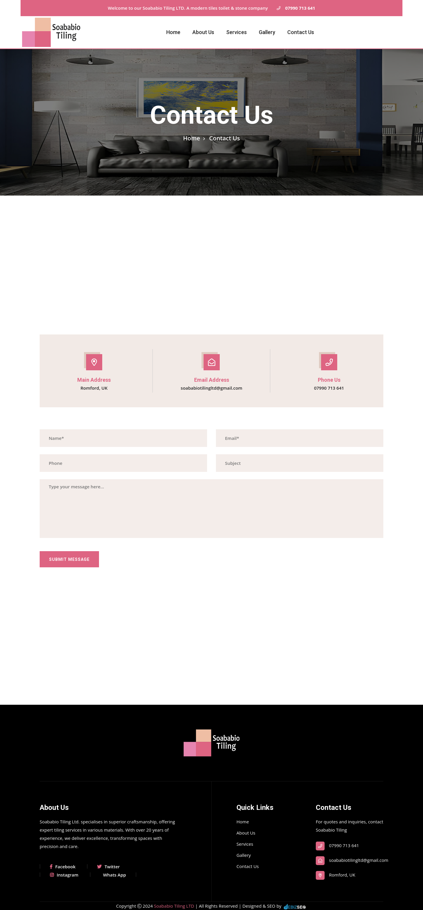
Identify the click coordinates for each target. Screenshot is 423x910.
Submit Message (69, 559)
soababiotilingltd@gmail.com (211, 388)
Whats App (114, 875)
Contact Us (300, 32)
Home (173, 32)
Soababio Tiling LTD (174, 906)
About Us (203, 32)
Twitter (108, 866)
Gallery (267, 32)
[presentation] (84, 578)
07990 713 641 (295, 8)
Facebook (62, 866)
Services (236, 32)
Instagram (64, 875)
